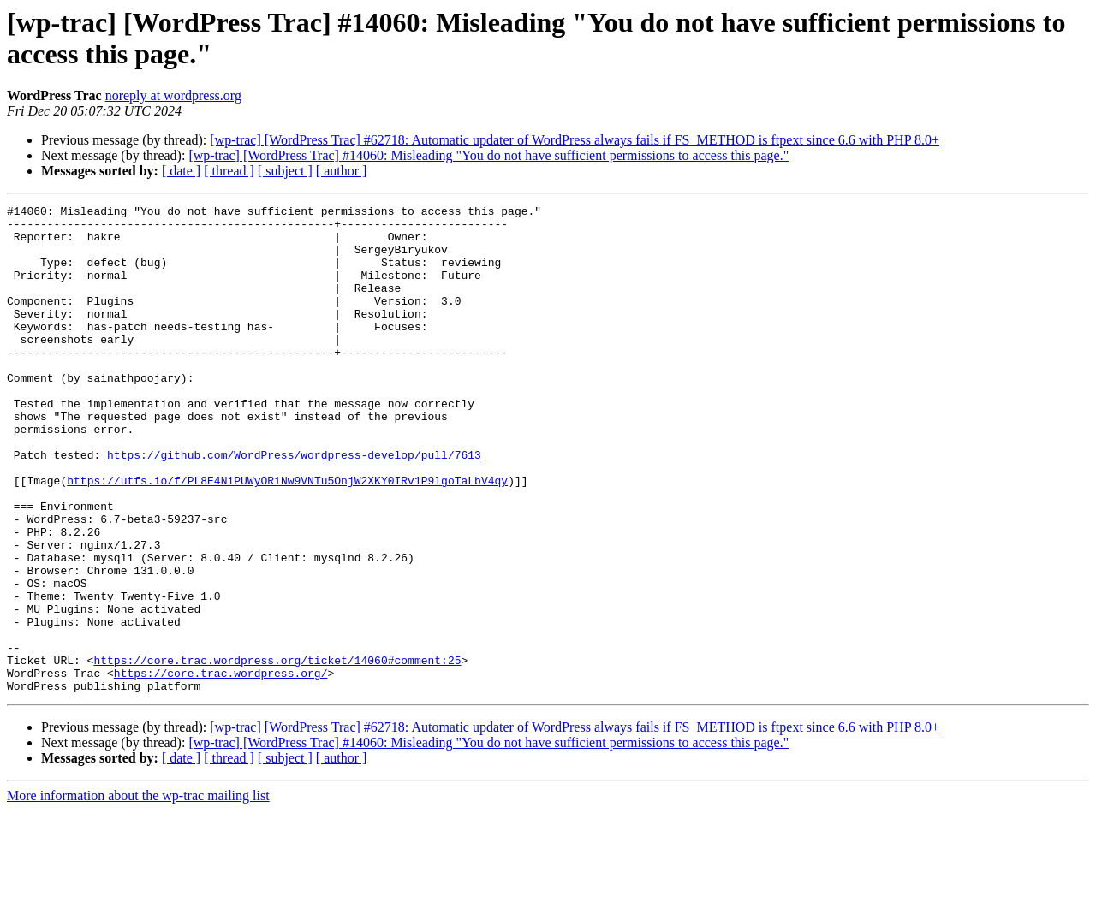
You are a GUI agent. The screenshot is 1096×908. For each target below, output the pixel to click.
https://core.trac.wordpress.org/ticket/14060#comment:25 (277, 752)
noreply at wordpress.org (173, 95)
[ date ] (181, 170)
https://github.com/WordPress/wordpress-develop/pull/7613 (294, 505)
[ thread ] (229, 170)
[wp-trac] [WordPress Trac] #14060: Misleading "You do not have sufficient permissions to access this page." (488, 155)
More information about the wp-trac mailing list (138, 893)
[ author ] (341, 170)
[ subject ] (285, 170)
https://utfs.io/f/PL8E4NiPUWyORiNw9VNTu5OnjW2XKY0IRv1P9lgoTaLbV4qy (287, 536)
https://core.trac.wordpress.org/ (221, 767)
